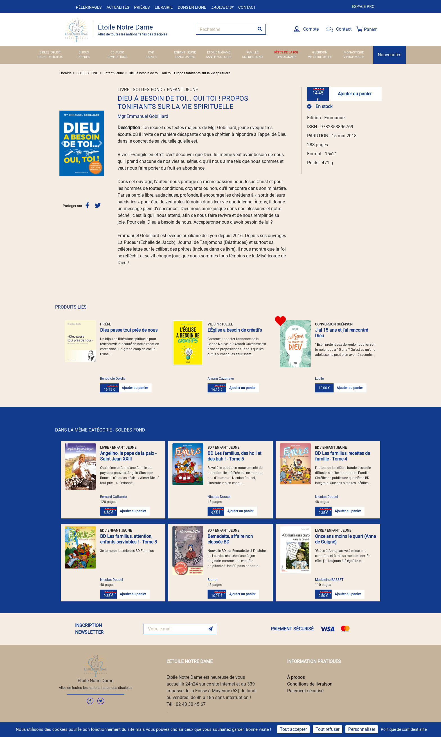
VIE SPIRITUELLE (320, 57)
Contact (247, 7)
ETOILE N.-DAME (218, 52)
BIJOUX (83, 52)
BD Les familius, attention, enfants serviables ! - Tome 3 (128, 539)
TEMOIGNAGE (286, 57)
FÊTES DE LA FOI (286, 52)
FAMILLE (252, 52)
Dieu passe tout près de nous (129, 330)
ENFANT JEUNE (185, 52)
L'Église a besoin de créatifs (235, 330)
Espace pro (363, 6)
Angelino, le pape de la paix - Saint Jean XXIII (128, 456)
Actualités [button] (118, 7)
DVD (151, 52)
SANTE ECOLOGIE (218, 57)
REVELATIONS (117, 57)
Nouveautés (389, 54)
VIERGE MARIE (353, 57)
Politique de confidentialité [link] (404, 729)
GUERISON (319, 52)
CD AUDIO (117, 52)
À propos (296, 677)
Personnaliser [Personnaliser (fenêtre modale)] (361, 729)
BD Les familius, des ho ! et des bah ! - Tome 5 (234, 456)
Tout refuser (327, 729)
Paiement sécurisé (305, 690)
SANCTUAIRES (185, 57)
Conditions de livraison (309, 684)
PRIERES (84, 57)
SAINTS (151, 57)
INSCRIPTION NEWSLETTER (89, 629)
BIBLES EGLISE (49, 52)
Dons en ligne (192, 7)
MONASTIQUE (354, 52)
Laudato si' (222, 7)
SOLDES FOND (252, 57)
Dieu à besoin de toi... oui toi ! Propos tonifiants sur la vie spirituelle (179, 73)
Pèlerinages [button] (89, 7)
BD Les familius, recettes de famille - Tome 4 (342, 456)
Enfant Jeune (114, 73)
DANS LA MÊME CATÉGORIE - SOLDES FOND (100, 430)
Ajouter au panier (355, 93)
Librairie (164, 7)
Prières (142, 7)
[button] (62, 143)
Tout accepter (293, 729)
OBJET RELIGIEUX (50, 57)
